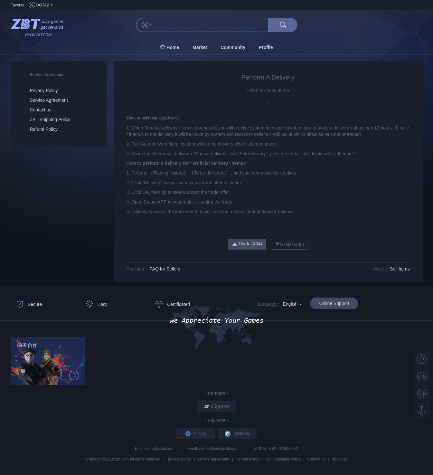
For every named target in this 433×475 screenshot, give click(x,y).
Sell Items (399, 268)
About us (339, 459)
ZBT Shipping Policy (283, 459)
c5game (216, 406)
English (292, 304)
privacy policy (179, 459)
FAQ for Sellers (165, 268)
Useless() (289, 244)
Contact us (316, 459)
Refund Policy (247, 459)
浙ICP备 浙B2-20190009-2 (275, 448)
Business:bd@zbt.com (154, 448)
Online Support (334, 303)
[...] (213, 25)
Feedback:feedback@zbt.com (213, 448)
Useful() (247, 244)
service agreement (214, 459)
